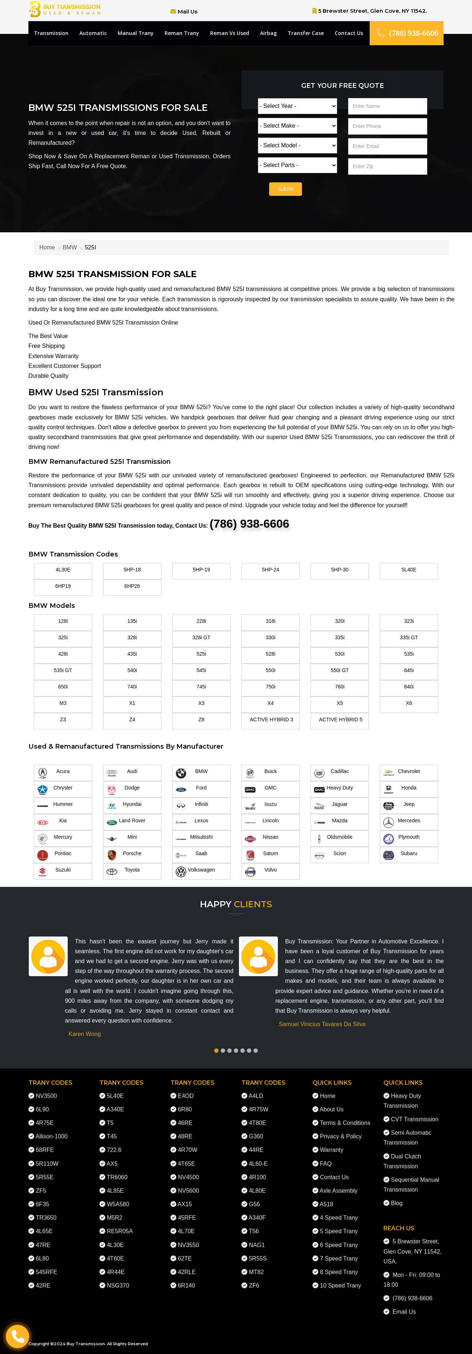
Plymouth (401, 839)
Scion (330, 855)
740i (132, 687)
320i (340, 621)
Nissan (261, 839)
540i (132, 670)
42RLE (187, 1266)
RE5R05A (120, 1225)
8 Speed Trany (339, 1266)
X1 (132, 703)
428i (63, 654)
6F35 (42, 1198)
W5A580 (118, 1198)
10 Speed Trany (340, 1280)
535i (409, 654)
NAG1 (257, 1239)
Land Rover (125, 822)
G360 (256, 1131)
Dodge (123, 789)
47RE (43, 1239)
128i (63, 621)
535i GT (63, 670)
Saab (191, 855)
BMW (70, 247)
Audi (121, 773)
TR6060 (117, 1171)
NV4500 (188, 1171)
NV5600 (188, 1185)
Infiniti (192, 806)
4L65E (44, 1225)
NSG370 (118, 1280)
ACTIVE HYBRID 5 (340, 719)
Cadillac (331, 773)
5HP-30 (339, 570)
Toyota (123, 871)
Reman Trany (182, 33)
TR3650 (46, 1212)
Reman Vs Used (229, 33)
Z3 (63, 719)
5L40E (409, 570)
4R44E (116, 1266)
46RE (185, 1117)
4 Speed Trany (339, 1212)
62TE (185, 1252)
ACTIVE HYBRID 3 (271, 719)
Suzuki (54, 871)
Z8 (201, 719)
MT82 (256, 1266)
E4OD (186, 1090)
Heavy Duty (333, 789)
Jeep (398, 806)
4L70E (186, 1225)
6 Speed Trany (339, 1239)
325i (63, 637)
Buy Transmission (86, 1343)
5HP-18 (132, 570)
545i (201, 670)
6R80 (185, 1103)
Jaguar (330, 806)
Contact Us (349, 33)
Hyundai (124, 806)
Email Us (402, 1306)
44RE (256, 1144)
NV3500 (46, 1090)
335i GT (409, 637)
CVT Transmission (414, 1113)
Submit (286, 189)
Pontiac (54, 855)
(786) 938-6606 (406, 33)
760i (340, 687)
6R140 (186, 1280)
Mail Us (187, 11)
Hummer (55, 806)
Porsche (124, 855)
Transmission (51, 33)
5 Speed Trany (339, 1225)
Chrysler (54, 789)
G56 (254, 1198)
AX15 (185, 1198)
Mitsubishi (194, 839)
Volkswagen (195, 871)
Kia (52, 822)
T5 (110, 1117)
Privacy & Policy (341, 1131)
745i (201, 687)
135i (132, 621)
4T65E (186, 1158)
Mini (121, 839)
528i (270, 654)
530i (340, 654)
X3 (201, 703)
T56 (254, 1225)
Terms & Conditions (345, 1117)
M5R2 (114, 1212)
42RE (43, 1280)
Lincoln (262, 822)
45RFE (187, 1212)
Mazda (330, 822)
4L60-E (258, 1158)
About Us (332, 1103)
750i (270, 687)
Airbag (268, 33)
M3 (62, 703)
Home (47, 247)
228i (201, 621)
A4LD (256, 1090)
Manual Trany (136, 33)
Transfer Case (306, 33)
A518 (326, 1198)
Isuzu (261, 806)
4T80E (257, 1117)
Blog (396, 1197)
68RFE (45, 1144)
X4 (270, 703)
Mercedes (401, 822)
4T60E (115, 1252)
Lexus (192, 822)
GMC (260, 789)
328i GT (201, 637)
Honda (400, 789)
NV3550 (188, 1239)
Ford (191, 789)
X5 (340, 703)
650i (63, 687)
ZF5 (41, 1185)
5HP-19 (201, 570)
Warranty (331, 1144)
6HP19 (63, 586)
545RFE (46, 1266)
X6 (409, 703)
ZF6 (254, 1280)
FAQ (325, 1158)
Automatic (93, 33)
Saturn (261, 855)
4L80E (257, 1185)
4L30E (63, 570)
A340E (115, 1103)
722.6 (114, 1144)
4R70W (187, 1144)
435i (132, 654)
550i (270, 670)
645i (409, 670)
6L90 (42, 1103)
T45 (112, 1131)
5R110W (47, 1158)
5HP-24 (270, 570)
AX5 (112, 1158)
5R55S (258, 1252)
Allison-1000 (52, 1131)
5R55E (45, 1171)
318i (270, 621)
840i (409, 687)
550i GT (340, 670)
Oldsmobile (333, 839)
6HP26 (132, 586)
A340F (257, 1212)
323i (409, 621)
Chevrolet (401, 773)
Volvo (261, 871)
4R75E (45, 1117)
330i (270, 637)
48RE (185, 1131)
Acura (53, 773)
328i (132, 637)
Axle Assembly (339, 1185)
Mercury (54, 839)
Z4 (132, 719)
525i (201, 654)
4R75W (258, 1103)
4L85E (115, 1185)
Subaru (400, 855)
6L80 (42, 1252)
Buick (261, 773)
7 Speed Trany (339, 1252)
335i (340, 637)
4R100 (257, 1171)
